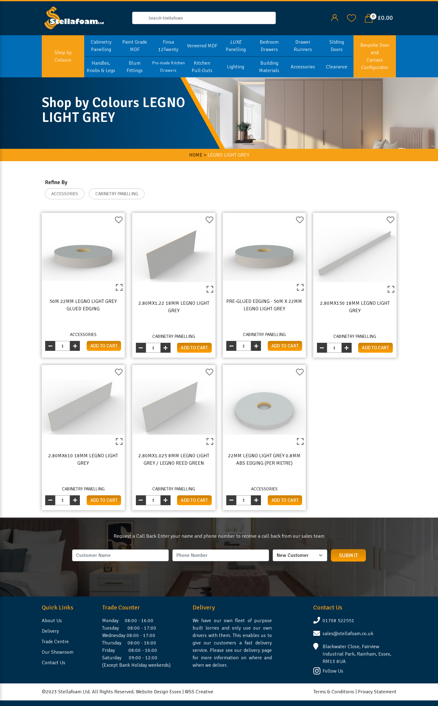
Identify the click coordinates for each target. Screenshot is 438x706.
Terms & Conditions (334, 692)
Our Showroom (57, 652)
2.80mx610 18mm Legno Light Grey (83, 459)
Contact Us (53, 663)
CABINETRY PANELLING (116, 193)
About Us (52, 621)
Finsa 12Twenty (168, 46)
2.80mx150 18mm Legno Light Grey (355, 307)
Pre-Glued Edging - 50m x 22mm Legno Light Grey (264, 305)
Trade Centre (55, 642)
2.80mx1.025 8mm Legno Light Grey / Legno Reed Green (173, 459)
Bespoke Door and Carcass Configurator (374, 56)
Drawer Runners (303, 46)
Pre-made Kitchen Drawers (168, 66)
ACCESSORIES (64, 193)
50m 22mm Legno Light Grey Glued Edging (83, 305)
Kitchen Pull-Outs (202, 67)
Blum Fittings (135, 67)
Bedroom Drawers (269, 46)
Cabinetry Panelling (101, 46)
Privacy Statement (377, 692)
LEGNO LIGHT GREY (228, 155)
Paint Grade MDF (134, 46)
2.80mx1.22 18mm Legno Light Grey (173, 307)
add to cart (104, 346)
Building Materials (269, 67)
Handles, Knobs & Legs (101, 67)
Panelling (236, 46)
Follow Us (333, 671)
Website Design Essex (158, 692)
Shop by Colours (63, 56)
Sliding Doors (336, 46)
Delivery (50, 631)
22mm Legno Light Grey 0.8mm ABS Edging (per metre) (264, 459)
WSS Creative (199, 692)
